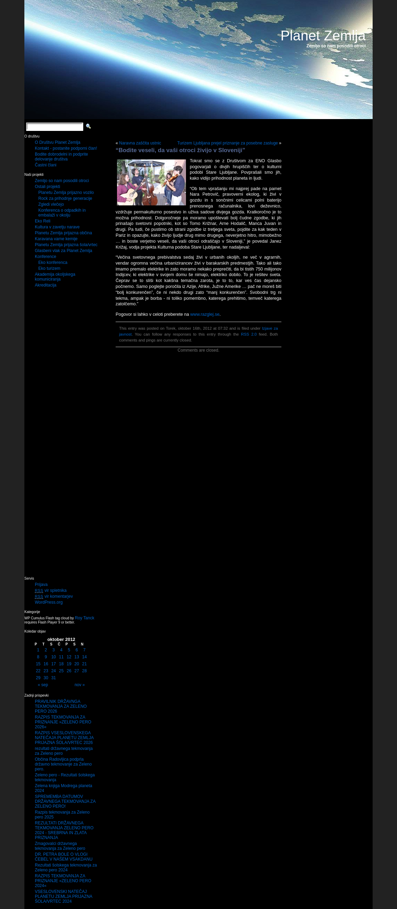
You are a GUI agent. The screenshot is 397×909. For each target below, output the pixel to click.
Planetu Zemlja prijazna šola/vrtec (66, 244)
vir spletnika (51, 590)
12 (69, 657)
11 (61, 657)
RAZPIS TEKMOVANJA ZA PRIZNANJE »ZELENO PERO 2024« (63, 880)
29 (38, 677)
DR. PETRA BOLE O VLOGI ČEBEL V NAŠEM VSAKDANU (64, 857)
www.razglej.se (204, 314)
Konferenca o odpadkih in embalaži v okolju (62, 213)
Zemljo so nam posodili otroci (62, 180)
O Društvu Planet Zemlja (57, 142)
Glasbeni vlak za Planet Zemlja (63, 250)
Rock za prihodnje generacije (65, 198)
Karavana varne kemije (56, 238)
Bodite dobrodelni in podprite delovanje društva (61, 157)
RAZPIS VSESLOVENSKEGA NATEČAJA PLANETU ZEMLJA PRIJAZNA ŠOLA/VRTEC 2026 (64, 737)
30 (46, 677)
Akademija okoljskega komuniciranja (55, 277)
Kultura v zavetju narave (57, 227)
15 (38, 663)
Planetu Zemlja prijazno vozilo (66, 192)
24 (53, 670)
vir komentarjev (54, 596)
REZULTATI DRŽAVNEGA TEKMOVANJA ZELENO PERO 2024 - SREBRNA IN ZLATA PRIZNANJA (64, 830)
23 (46, 670)
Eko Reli (42, 221)
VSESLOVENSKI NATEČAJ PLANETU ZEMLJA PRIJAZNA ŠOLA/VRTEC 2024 (63, 896)
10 (53, 657)
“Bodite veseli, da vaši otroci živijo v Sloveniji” (180, 150)
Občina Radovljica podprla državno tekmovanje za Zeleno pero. (63, 764)
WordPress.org (49, 602)
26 (69, 670)
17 (53, 663)
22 (38, 670)
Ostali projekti (47, 186)
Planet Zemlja (323, 35)
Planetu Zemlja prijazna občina (63, 232)
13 (77, 657)
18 (61, 663)
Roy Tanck (84, 618)
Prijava (41, 584)
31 (53, 677)
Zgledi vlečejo (51, 204)
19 (69, 663)
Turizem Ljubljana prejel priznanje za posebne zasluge (227, 143)
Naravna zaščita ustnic (140, 143)
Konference (45, 256)
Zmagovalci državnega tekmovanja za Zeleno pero (60, 846)
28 (84, 670)
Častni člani (45, 165)
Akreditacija (45, 285)
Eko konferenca (52, 262)
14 (84, 657)
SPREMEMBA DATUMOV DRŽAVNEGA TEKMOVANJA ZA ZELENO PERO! (65, 801)
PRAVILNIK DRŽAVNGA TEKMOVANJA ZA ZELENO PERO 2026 (61, 706)
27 (77, 670)
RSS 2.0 (249, 334)
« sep (43, 684)
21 (84, 663)
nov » (80, 684)
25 (61, 670)
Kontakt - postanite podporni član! (66, 148)
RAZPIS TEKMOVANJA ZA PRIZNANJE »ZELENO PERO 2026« (63, 722)
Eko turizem (49, 268)
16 (46, 663)
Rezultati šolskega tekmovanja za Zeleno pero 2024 (66, 867)
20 (77, 663)
